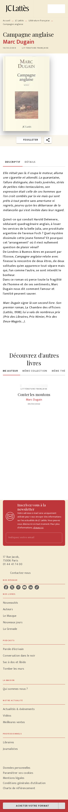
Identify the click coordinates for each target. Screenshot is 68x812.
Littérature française (39, 20)
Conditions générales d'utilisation (24, 783)
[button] (35, 48)
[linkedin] (31, 587)
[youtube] (24, 587)
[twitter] (12, 587)
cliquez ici (38, 527)
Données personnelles (16, 767)
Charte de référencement (19, 788)
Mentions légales (13, 778)
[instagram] (18, 587)
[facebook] (6, 587)
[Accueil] (18, 8)
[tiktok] (37, 587)
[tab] (12, 162)
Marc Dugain (18, 42)
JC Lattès (19, 20)
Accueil (6, 20)
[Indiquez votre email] (29, 538)
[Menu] (56, 8)
